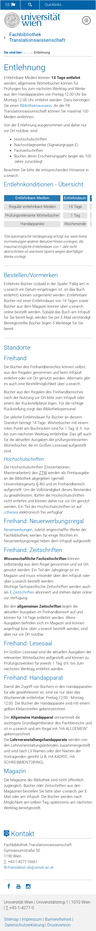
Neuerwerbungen (18, 529)
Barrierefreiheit (58, 919)
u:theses (11, 512)
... (28, 52)
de (10, 4)
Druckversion (59, 925)
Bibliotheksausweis (36, 105)
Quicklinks (53, 4)
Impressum (32, 919)
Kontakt (19, 834)
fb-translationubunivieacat (29, 867)
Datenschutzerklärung (24, 925)
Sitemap (11, 919)
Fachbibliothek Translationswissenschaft (37, 37)
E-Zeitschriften (22, 592)
